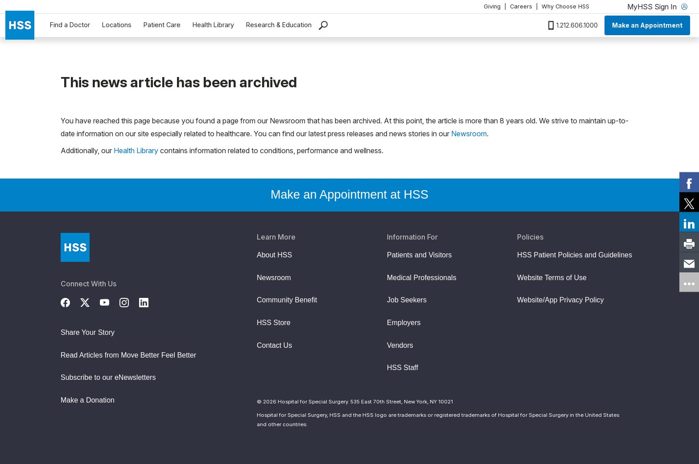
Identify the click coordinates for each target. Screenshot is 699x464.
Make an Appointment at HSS (349, 194)
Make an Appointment (647, 25)
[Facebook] (70, 301)
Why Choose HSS (565, 6)
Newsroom (469, 133)
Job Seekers (407, 300)
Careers (521, 6)
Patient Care (162, 24)
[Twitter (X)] (90, 301)
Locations (117, 24)
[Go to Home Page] (75, 247)
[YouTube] (109, 301)
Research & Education (279, 24)
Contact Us (274, 345)
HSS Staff (402, 367)
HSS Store (274, 322)
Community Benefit (287, 300)
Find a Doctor (70, 24)
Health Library (213, 24)
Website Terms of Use (552, 277)
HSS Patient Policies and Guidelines (574, 255)
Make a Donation (88, 400)
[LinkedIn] (149, 301)
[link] (689, 182)
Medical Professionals (421, 277)
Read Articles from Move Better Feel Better (128, 355)
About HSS (274, 255)
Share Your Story (88, 332)
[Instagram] (129, 301)
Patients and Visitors (419, 255)
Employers (404, 322)
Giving (492, 6)
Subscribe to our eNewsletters (108, 377)
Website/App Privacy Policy (560, 300)
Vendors (400, 345)
